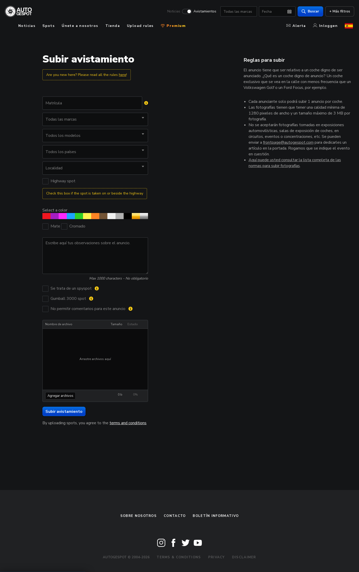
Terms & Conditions (179, 557)
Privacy (216, 557)
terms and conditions (127, 423)
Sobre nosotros (138, 516)
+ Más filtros (338, 11)
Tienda (112, 25)
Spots (48, 25)
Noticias (172, 11)
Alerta (296, 25)
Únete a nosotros (80, 25)
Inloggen (325, 25)
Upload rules (140, 25)
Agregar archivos (60, 396)
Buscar (309, 11)
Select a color (54, 210)
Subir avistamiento (64, 411)
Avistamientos (203, 11)
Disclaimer (244, 557)
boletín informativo (216, 516)
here (122, 74)
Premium (173, 25)
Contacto (175, 516)
